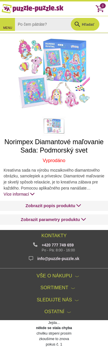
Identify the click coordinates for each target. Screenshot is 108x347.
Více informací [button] (19, 194)
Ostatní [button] (54, 311)
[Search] (47, 24)
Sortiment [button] (54, 287)
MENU (7, 27)
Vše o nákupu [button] (54, 275)
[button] (53, 206)
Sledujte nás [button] (54, 299)
